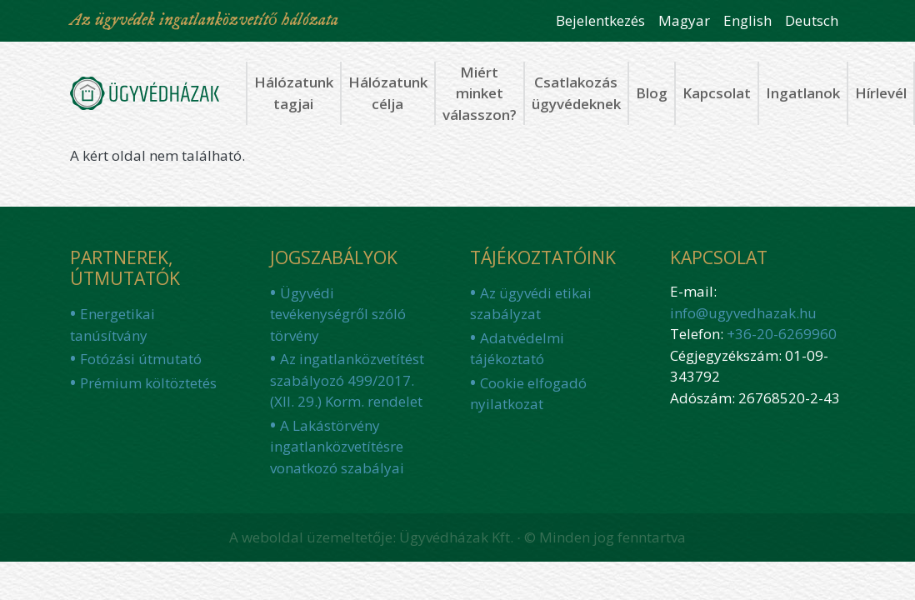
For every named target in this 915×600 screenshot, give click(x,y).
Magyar (684, 20)
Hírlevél (881, 92)
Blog (652, 92)
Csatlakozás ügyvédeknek (576, 92)
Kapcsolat (716, 92)
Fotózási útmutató (141, 358)
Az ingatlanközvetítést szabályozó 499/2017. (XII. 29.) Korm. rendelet (347, 380)
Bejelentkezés (600, 20)
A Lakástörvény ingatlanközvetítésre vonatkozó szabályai (337, 447)
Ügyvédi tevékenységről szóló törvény (338, 314)
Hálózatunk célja (388, 92)
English (747, 20)
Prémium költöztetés (148, 382)
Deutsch (811, 20)
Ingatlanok (803, 92)
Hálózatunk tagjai (293, 92)
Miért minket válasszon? (479, 93)
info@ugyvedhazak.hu (743, 312)
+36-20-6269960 (782, 333)
